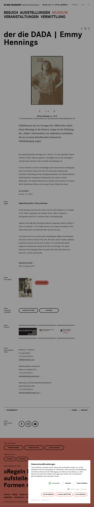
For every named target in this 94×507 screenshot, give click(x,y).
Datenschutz (35, 500)
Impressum (45, 500)
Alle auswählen (80, 494)
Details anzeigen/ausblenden (78, 489)
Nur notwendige (48, 494)
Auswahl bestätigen (64, 494)
